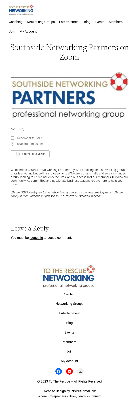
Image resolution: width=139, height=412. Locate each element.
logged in (36, 238)
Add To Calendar (30, 153)
